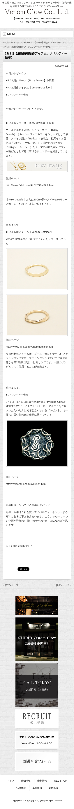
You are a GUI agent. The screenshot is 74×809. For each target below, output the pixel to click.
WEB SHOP (60, 780)
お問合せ (53, 788)
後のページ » (63, 585)
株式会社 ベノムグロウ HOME (16, 42)
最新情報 (42, 780)
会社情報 (37, 788)
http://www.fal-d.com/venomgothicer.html (29, 346)
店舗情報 (26, 780)
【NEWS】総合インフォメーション (50, 42)
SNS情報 (21, 788)
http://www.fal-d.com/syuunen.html (26, 483)
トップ (10, 780)
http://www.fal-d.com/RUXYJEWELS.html (30, 185)
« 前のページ (10, 585)
